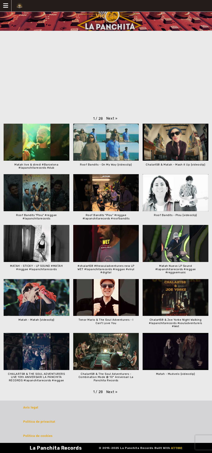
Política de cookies (38, 436)
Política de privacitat (39, 421)
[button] (112, 118)
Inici (98, 22)
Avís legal (30, 407)
